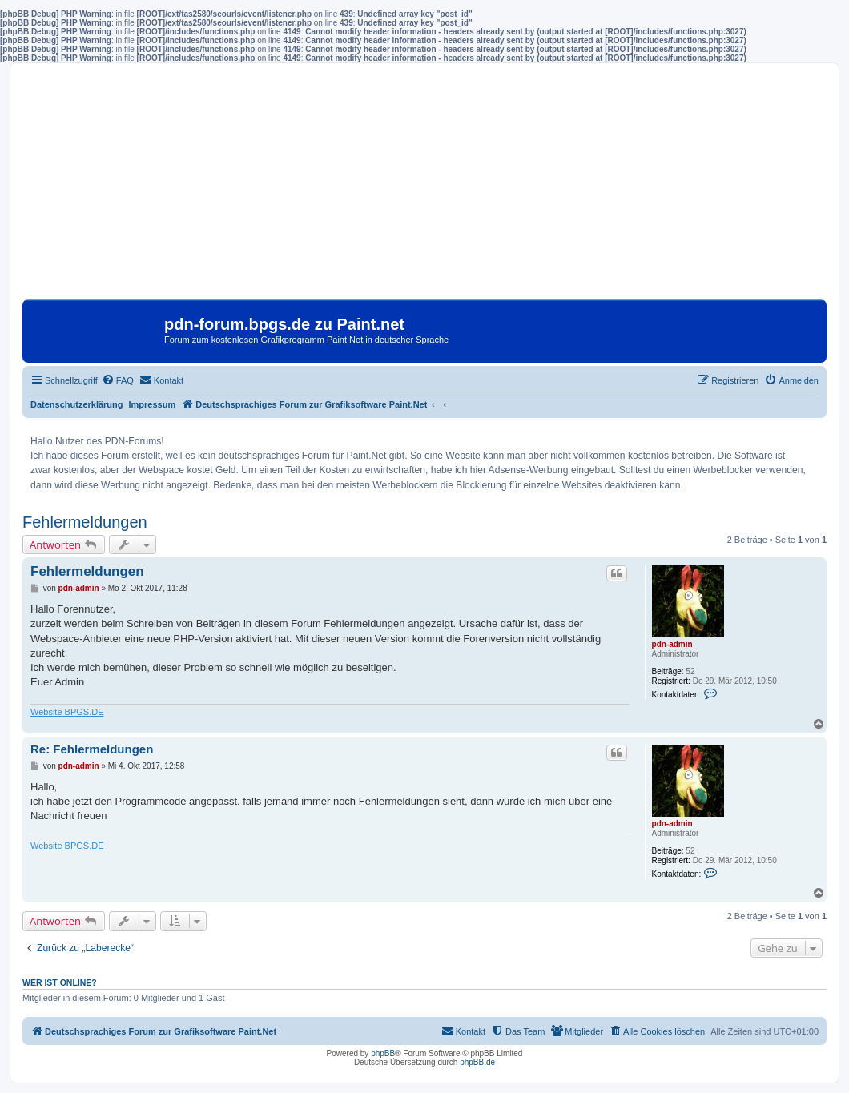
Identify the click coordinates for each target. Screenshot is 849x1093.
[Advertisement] (424, 187)
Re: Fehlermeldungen (91, 749)
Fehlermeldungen (84, 522)
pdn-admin (672, 644)
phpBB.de (477, 1062)
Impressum (152, 404)
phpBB (383, 1053)
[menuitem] (118, 380)
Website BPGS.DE (67, 712)
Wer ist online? (59, 982)
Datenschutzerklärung (76, 404)
